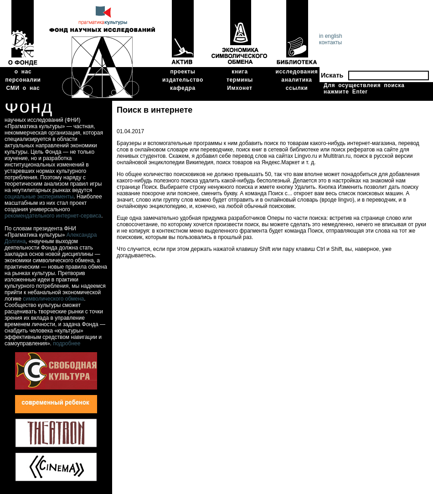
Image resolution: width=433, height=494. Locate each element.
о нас (23, 71)
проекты (182, 71)
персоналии (23, 80)
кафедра (183, 88)
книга (239, 71)
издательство (182, 80)
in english (330, 36)
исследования (297, 71)
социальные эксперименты (39, 196)
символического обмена (53, 299)
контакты (330, 42)
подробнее (66, 343)
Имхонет (239, 88)
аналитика (296, 80)
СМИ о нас (23, 88)
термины (240, 80)
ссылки (297, 88)
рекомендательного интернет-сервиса (53, 216)
